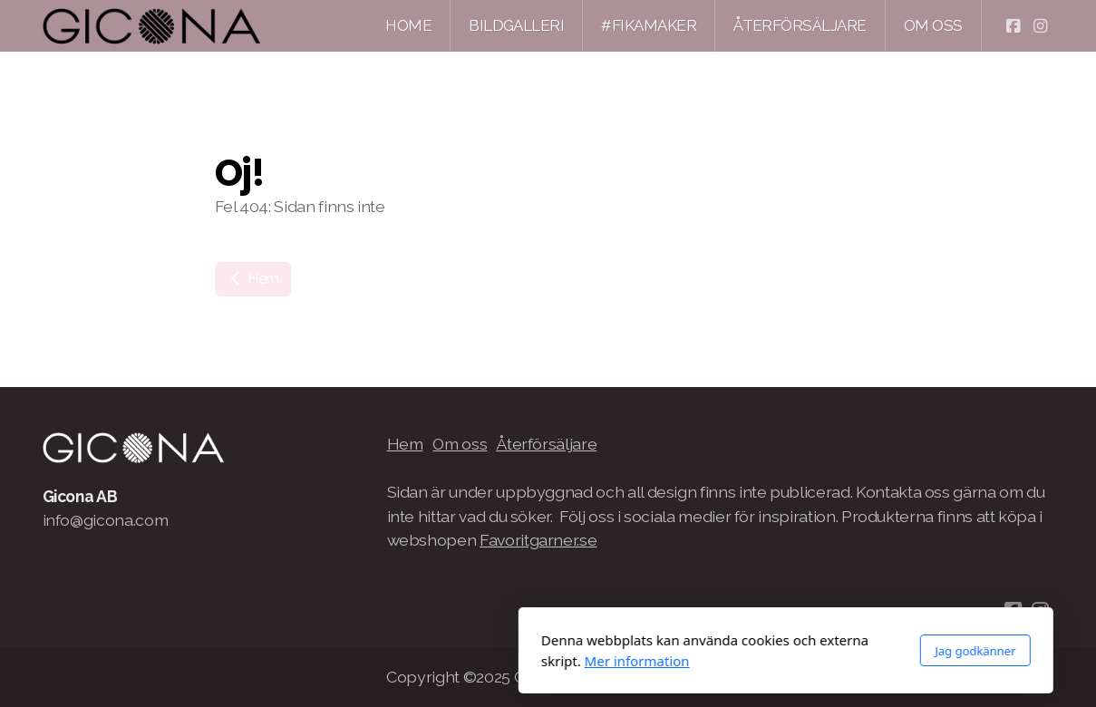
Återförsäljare (546, 443)
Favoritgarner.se (538, 539)
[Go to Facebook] (1013, 26)
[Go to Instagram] (1040, 26)
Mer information (399, 661)
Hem (253, 278)
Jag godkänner (737, 651)
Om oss (459, 443)
